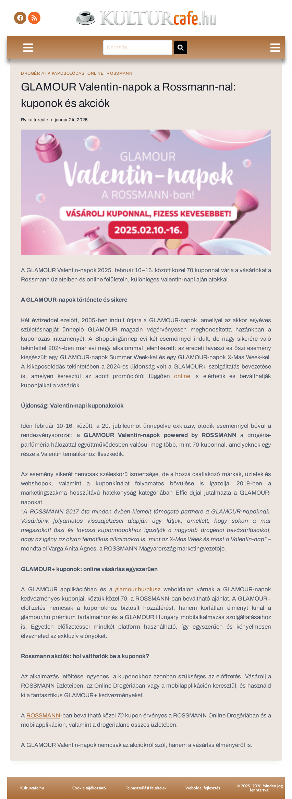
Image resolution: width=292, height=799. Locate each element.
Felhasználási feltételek (146, 787)
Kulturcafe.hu (32, 787)
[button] (28, 47)
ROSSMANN (43, 715)
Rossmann (119, 73)
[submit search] (180, 47)
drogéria (33, 73)
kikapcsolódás (66, 73)
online (95, 73)
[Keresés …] (137, 47)
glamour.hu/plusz (137, 589)
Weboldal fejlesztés (202, 787)
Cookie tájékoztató (89, 787)
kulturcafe (37, 119)
